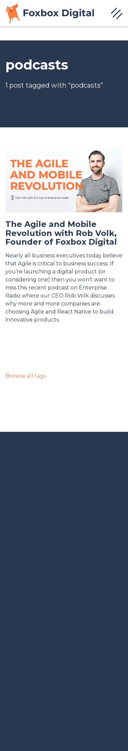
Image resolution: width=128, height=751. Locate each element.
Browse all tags (25, 376)
